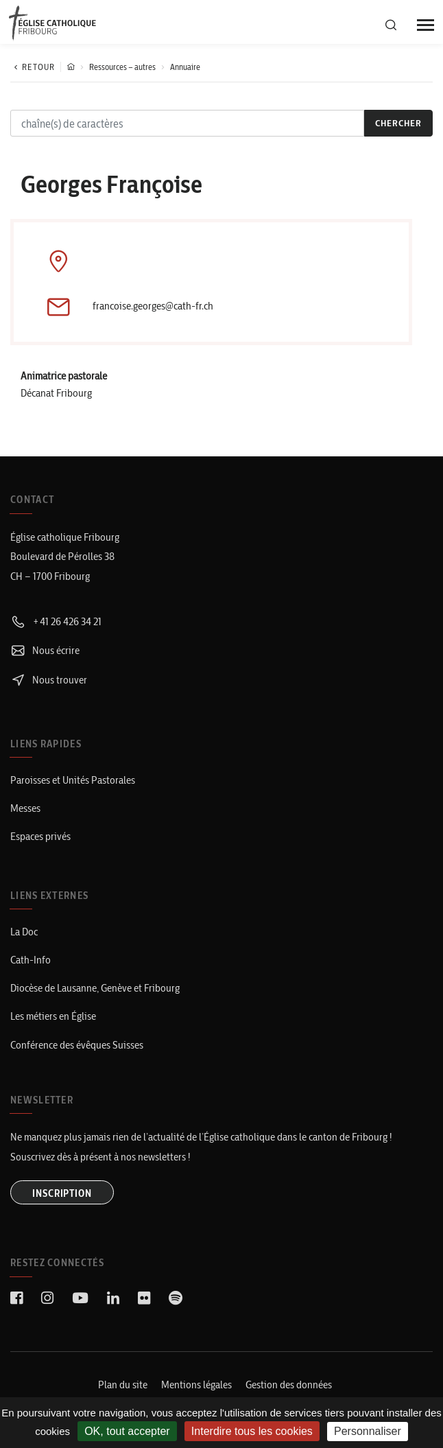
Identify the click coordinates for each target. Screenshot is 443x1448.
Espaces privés (40, 836)
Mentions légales (196, 1384)
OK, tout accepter (127, 1431)
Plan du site (122, 1384)
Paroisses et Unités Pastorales (72, 779)
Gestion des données (289, 1384)
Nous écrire (45, 650)
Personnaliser (367, 1431)
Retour (32, 67)
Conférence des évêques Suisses (76, 1044)
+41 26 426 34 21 (55, 621)
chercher (398, 122)
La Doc (24, 931)
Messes (25, 808)
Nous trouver (48, 679)
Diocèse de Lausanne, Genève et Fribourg (95, 987)
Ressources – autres (122, 67)
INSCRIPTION (62, 1193)
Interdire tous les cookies (252, 1431)
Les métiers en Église (53, 1016)
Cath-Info (30, 959)
